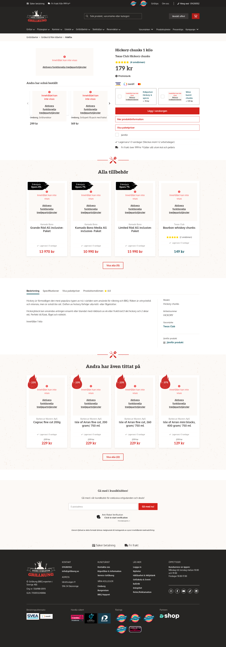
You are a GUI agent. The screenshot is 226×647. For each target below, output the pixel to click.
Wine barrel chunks (189, 95)
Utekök (69, 29)
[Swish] (46, 616)
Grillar (31, 29)
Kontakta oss (104, 567)
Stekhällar (98, 29)
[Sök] (113, 16)
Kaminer (57, 29)
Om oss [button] (165, 3)
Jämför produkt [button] (173, 348)
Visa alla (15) (113, 271)
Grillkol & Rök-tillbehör (51, 37)
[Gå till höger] (109, 103)
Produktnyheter (163, 29)
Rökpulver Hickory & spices (148, 95)
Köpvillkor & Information (109, 571)
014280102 (194, 3)
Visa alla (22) (113, 467)
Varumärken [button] (146, 29)
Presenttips (178, 29)
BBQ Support (104, 594)
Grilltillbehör (83, 29)
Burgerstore (103, 590)
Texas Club (169, 332)
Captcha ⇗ (124, 521)
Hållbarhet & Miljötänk (144, 575)
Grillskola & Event (141, 579)
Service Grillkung (106, 575)
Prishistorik (123, 76)
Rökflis (68, 37)
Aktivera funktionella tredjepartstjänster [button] (64, 67)
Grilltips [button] (155, 3)
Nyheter (137, 571)
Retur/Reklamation (142, 592)
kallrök (136, 583)
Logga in (137, 567)
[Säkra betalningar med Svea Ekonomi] (33, 616)
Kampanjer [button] (192, 29)
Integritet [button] (137, 588)
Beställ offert (178, 16)
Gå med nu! (149, 506)
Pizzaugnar (43, 29)
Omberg (102, 586)
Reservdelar (113, 29)
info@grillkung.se (70, 571)
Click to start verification (116, 517)
